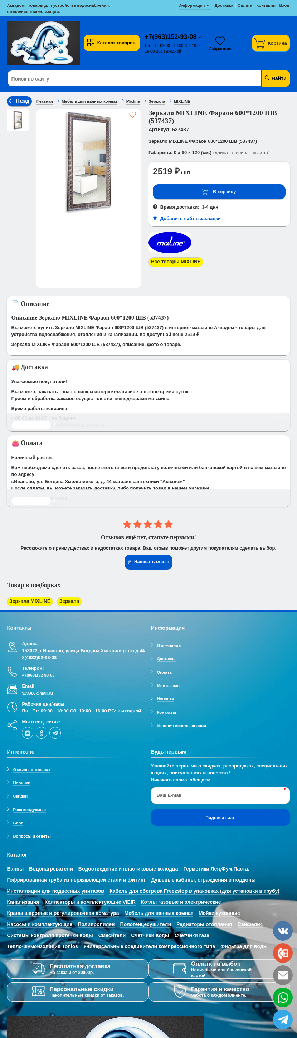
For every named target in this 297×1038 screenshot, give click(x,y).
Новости (165, 698)
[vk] (27, 731)
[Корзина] (271, 43)
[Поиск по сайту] (124, 78)
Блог (18, 822)
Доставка (166, 658)
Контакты (166, 711)
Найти (275, 78)
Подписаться (219, 816)
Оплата (164, 671)
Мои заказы (168, 684)
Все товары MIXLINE (174, 261)
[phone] (283, 953)
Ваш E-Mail (168, 794)
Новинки (21, 782)
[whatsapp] (283, 997)
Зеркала (65, 601)
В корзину (218, 192)
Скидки (20, 795)
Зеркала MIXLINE (28, 601)
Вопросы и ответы (32, 835)
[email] (283, 975)
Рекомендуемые (29, 808)
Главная (44, 101)
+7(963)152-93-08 (172, 36)
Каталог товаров (111, 43)
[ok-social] (41, 731)
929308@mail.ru (37, 692)
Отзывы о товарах (31, 768)
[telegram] (55, 731)
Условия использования (181, 724)
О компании (169, 644)
